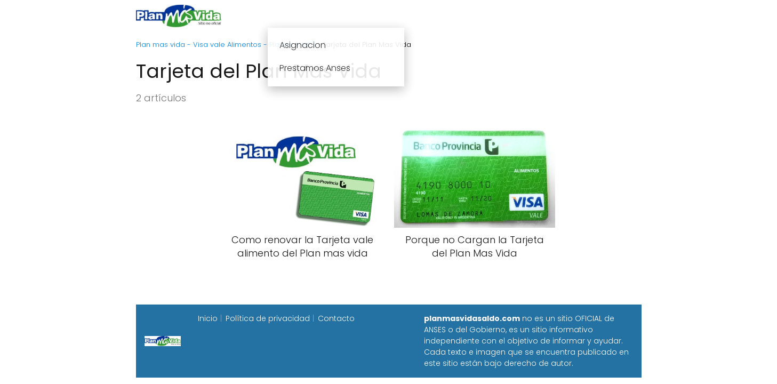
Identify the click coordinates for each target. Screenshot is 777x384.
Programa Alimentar (600, 16)
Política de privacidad (268, 318)
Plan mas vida (326, 16)
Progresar (523, 16)
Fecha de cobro (453, 16)
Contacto (336, 318)
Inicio (270, 16)
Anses (383, 16)
